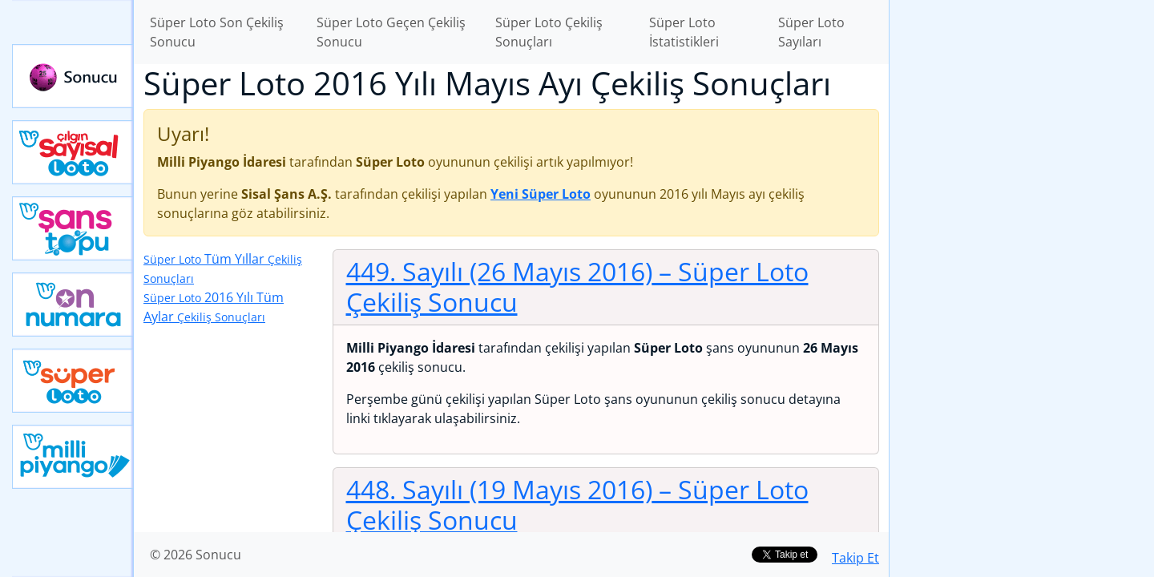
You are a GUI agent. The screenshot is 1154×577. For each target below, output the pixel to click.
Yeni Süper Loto (73, 381)
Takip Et (855, 558)
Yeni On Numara (73, 304)
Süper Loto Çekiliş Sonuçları (549, 32)
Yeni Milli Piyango (73, 457)
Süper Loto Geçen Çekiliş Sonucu (391, 32)
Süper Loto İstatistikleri (684, 32)
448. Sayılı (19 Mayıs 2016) (577, 504)
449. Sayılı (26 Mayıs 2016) (577, 286)
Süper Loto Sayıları (811, 32)
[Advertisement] (1022, 253)
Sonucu (73, 76)
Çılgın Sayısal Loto (73, 152)
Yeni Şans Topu (73, 228)
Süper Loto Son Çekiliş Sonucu (217, 32)
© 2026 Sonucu (195, 554)
